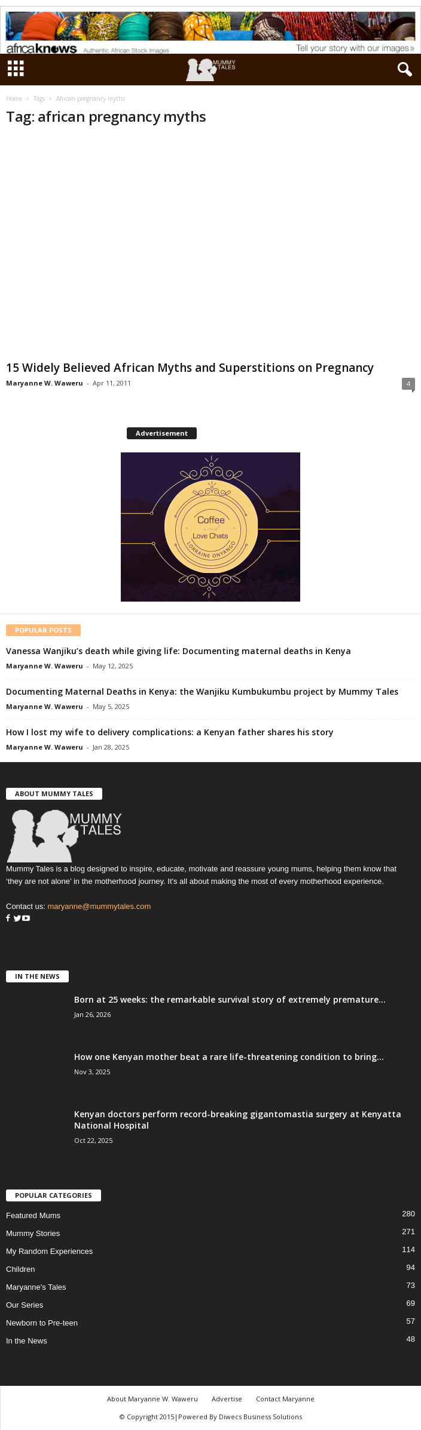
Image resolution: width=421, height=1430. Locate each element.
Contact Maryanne (285, 1398)
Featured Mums (33, 1215)
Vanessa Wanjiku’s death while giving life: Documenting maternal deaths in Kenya (178, 651)
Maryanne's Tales (36, 1287)
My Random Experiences (49, 1251)
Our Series (24, 1304)
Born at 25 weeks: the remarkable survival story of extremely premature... (230, 999)
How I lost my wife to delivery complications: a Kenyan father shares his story (170, 732)
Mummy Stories (33, 1233)
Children (20, 1269)
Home (14, 98)
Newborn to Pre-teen (42, 1322)
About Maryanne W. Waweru (152, 1398)
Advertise (227, 1398)
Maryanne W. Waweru (44, 382)
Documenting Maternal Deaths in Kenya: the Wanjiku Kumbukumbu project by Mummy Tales (202, 691)
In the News (26, 1340)
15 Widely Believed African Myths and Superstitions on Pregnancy (190, 367)
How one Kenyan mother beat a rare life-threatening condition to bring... (229, 1056)
